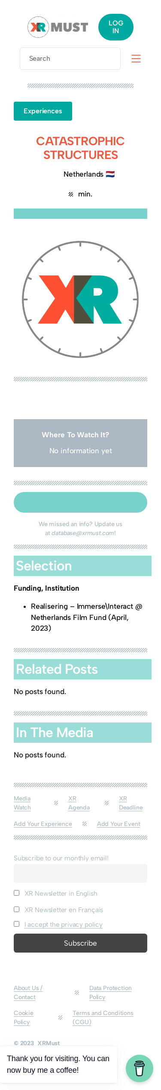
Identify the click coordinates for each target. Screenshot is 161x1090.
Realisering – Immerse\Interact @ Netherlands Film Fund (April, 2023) (87, 617)
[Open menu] (136, 58)
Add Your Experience (43, 824)
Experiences (43, 111)
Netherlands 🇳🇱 (89, 174)
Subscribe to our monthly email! (61, 858)
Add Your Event (118, 824)
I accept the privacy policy (63, 924)
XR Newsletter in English (55, 893)
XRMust (48, 1043)
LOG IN (116, 27)
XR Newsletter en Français (58, 910)
